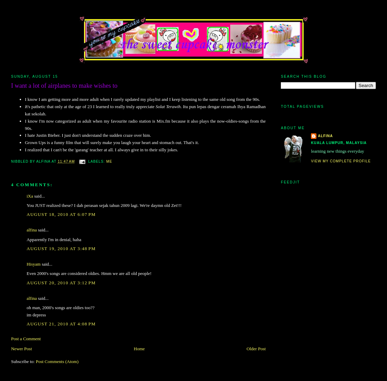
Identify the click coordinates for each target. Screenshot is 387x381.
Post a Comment (26, 338)
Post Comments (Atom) (57, 361)
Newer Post (21, 348)
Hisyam (33, 264)
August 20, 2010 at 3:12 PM (61, 282)
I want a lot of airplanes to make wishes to (64, 85)
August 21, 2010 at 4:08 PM (61, 323)
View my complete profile (341, 161)
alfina (32, 229)
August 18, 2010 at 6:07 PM (61, 214)
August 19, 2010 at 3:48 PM (61, 248)
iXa (30, 196)
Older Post (256, 348)
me (109, 161)
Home (139, 348)
